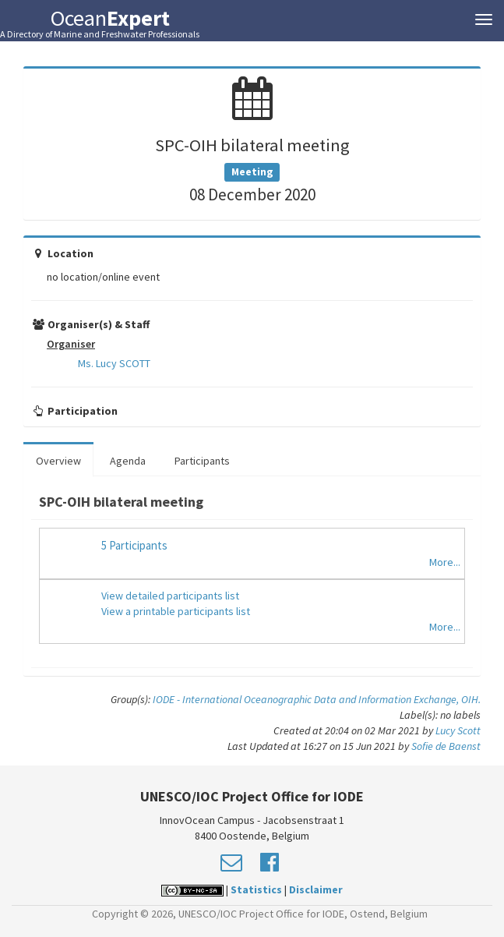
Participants (202, 461)
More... (444, 562)
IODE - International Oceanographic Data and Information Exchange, (307, 699)
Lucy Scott (458, 730)
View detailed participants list (170, 596)
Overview (58, 461)
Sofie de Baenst (446, 746)
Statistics (256, 889)
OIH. (471, 699)
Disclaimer (316, 889)
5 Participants (134, 545)
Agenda (128, 461)
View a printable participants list (175, 611)
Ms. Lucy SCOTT (114, 363)
